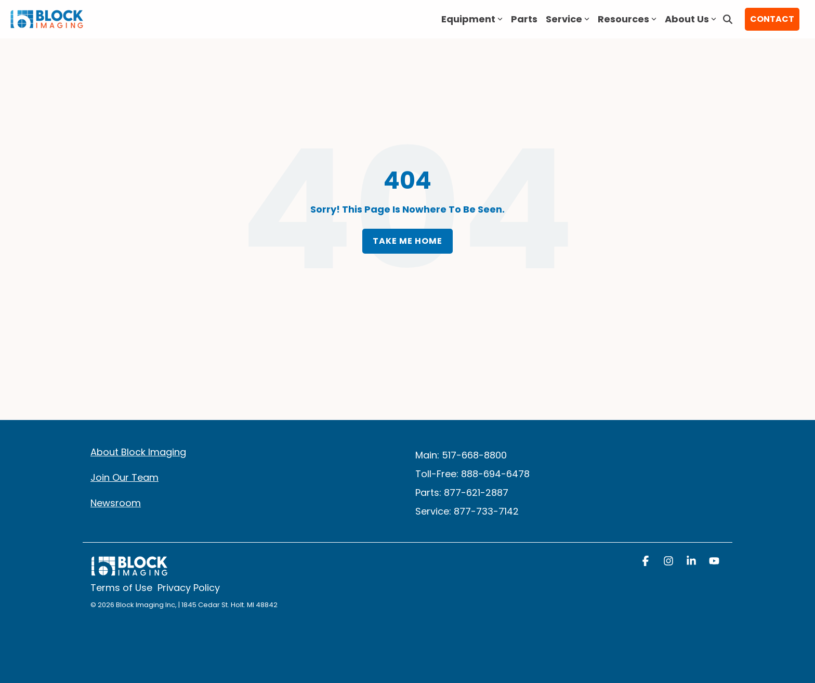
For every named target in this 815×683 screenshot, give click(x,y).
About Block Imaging (138, 451)
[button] (646, 562)
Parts (524, 18)
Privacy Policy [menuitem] (188, 588)
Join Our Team (124, 477)
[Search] (727, 19)
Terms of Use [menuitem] (121, 588)
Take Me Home (407, 241)
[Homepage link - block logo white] (129, 571)
